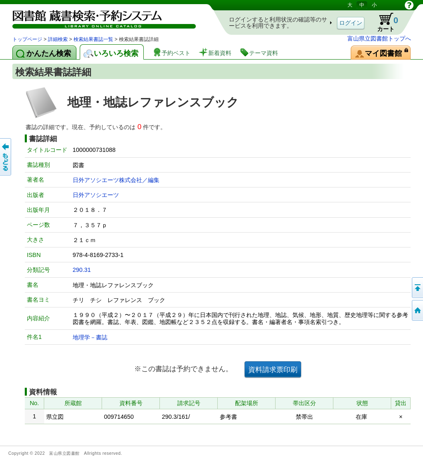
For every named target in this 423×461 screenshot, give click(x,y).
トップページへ (417, 310)
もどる (6, 156)
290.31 (82, 270)
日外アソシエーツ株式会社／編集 (116, 180)
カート (383, 22)
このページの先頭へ (417, 287)
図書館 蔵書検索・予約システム (99, 17)
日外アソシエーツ (96, 195)
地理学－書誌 (90, 337)
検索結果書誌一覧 (93, 39)
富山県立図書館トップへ (379, 38)
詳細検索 (58, 39)
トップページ (27, 39)
